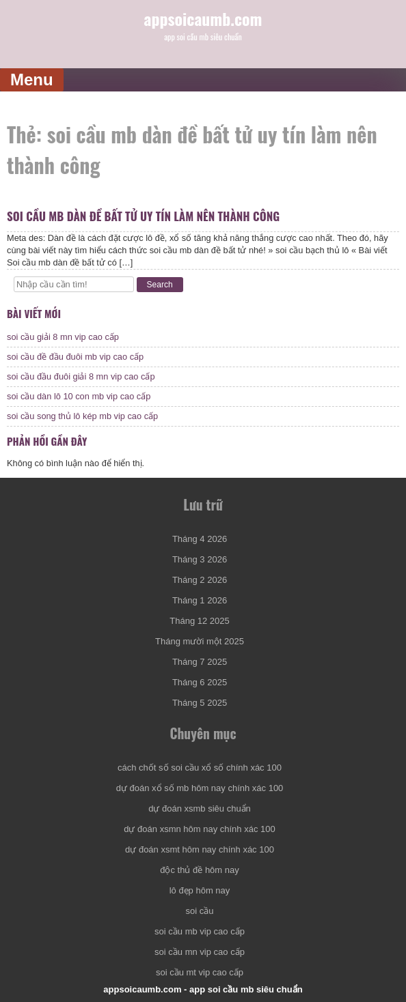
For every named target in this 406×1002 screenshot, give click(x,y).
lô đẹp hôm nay (200, 890)
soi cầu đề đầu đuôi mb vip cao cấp (75, 357)
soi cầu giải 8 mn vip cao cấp (63, 337)
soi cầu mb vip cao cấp (199, 931)
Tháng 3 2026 (199, 559)
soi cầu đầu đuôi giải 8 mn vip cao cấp (81, 376)
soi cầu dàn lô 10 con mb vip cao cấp (78, 396)
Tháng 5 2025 (199, 703)
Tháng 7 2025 (199, 662)
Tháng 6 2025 (199, 682)
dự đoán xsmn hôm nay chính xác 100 (199, 829)
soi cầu (200, 911)
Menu (31, 79)
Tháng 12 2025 (199, 621)
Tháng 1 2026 (199, 600)
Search (160, 284)
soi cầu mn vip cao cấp (199, 952)
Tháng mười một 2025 (199, 641)
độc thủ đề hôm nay (199, 870)
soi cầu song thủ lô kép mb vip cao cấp (82, 416)
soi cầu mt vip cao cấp (199, 972)
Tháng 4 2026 (199, 539)
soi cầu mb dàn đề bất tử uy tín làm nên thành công (143, 216)
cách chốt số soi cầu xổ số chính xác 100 (200, 767)
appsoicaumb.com (203, 19)
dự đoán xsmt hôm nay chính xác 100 (199, 849)
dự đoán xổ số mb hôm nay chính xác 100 (200, 788)
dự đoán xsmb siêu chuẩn (199, 808)
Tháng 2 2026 (199, 580)
